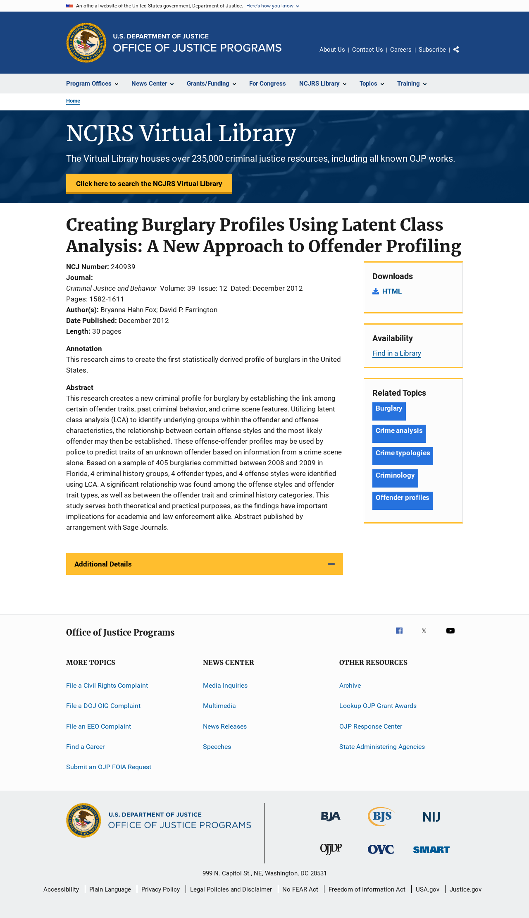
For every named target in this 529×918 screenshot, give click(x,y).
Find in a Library (396, 353)
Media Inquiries (225, 685)
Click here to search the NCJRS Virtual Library (149, 183)
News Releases (225, 726)
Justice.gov (465, 889)
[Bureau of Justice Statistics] (381, 828)
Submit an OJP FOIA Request (108, 767)
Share (462, 55)
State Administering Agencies (382, 747)
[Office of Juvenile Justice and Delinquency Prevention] (331, 856)
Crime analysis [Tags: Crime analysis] (399, 430)
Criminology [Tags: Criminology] (395, 475)
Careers (401, 49)
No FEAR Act (300, 889)
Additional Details (103, 564)
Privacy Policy (160, 889)
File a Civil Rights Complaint (107, 685)
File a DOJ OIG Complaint (103, 706)
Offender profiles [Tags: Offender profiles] (402, 497)
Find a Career (85, 747)
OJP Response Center (370, 726)
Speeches (217, 747)
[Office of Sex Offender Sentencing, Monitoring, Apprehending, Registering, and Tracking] (431, 854)
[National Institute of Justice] (431, 823)
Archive (350, 685)
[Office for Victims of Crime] (381, 855)
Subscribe (432, 49)
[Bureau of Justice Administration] (331, 823)
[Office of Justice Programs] (86, 42)
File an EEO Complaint (98, 726)
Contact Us (367, 49)
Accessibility (61, 889)
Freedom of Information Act (367, 889)
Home (73, 101)
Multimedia (219, 706)
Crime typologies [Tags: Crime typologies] (403, 453)
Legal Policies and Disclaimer (231, 889)
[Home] (197, 43)
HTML (392, 291)
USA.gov (427, 889)
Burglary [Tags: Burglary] (389, 408)
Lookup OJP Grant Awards (378, 706)
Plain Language (110, 889)
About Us (332, 49)
